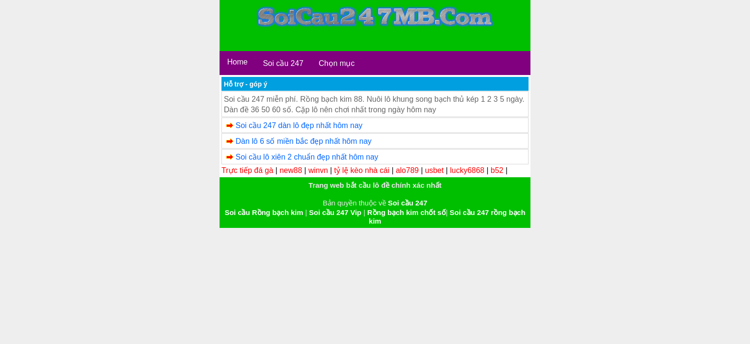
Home (237, 62)
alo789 (407, 170)
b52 (497, 170)
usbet (434, 170)
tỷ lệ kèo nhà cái (362, 170)
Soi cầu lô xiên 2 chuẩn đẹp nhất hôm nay (306, 157)
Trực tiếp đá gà (247, 170)
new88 (290, 170)
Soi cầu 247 (283, 63)
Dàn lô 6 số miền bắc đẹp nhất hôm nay (303, 141)
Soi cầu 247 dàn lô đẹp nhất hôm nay (298, 125)
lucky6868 (467, 170)
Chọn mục (336, 63)
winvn (318, 170)
